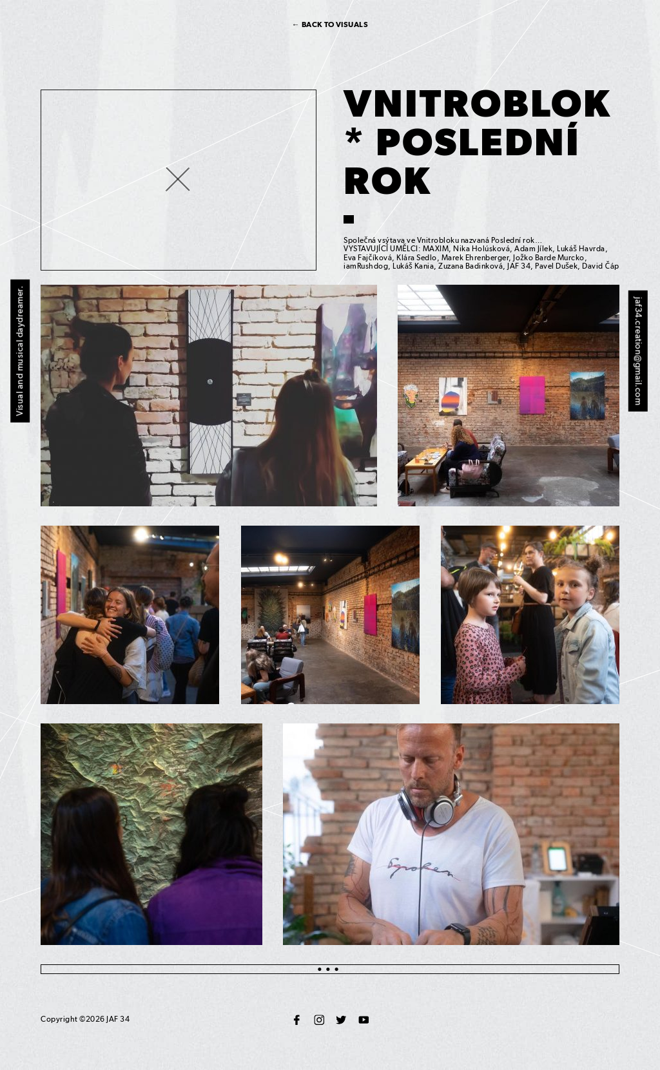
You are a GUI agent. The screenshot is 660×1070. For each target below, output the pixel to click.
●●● (330, 968)
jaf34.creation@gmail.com (639, 351)
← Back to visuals (330, 24)
